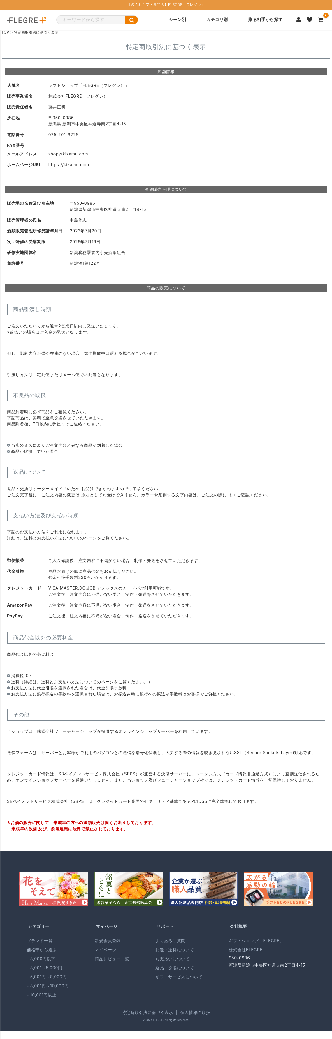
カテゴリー (39, 926)
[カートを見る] (320, 19)
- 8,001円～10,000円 (47, 985)
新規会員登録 (107, 940)
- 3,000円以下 (41, 958)
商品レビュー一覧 (112, 958)
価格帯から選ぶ (42, 949)
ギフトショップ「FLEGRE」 (256, 940)
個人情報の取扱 (195, 1012)
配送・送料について (174, 949)
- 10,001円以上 (41, 994)
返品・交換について (174, 967)
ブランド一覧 (39, 940)
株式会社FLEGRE (245, 949)
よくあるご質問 (170, 940)
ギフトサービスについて (179, 976)
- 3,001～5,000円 (44, 967)
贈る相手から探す (265, 19)
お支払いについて (172, 958)
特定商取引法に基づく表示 (147, 1012)
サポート (165, 926)
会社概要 (238, 926)
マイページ (106, 926)
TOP (5, 32)
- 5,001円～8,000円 (46, 976)
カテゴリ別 (217, 19)
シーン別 (177, 19)
